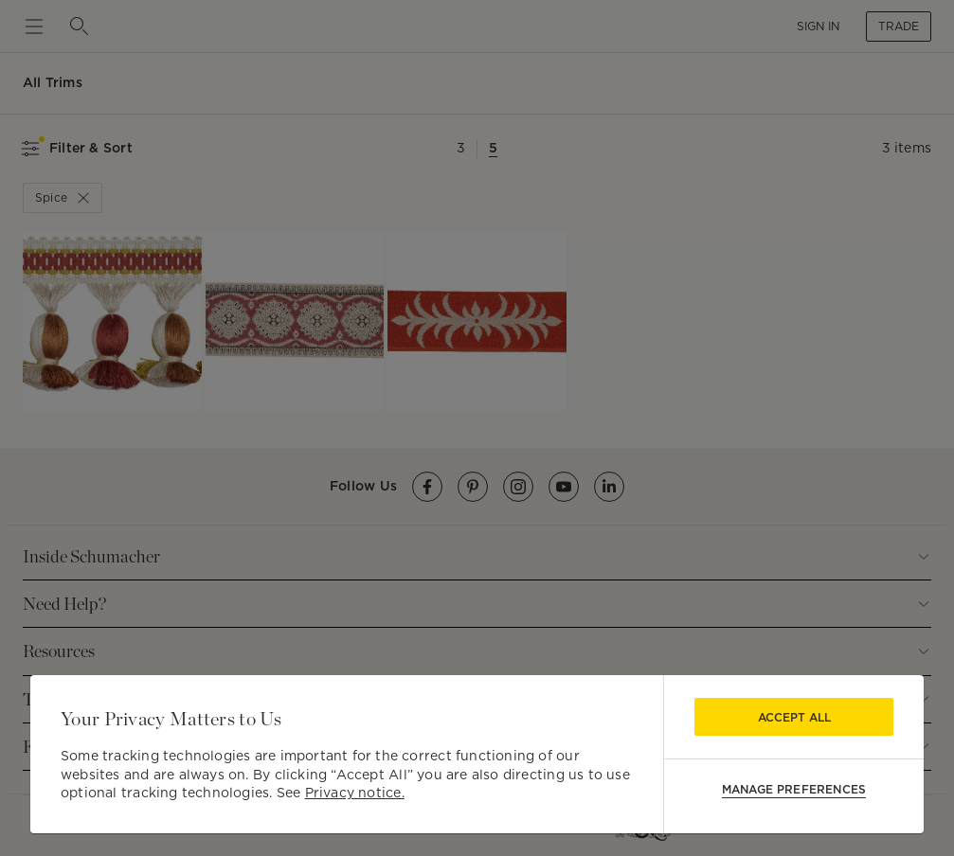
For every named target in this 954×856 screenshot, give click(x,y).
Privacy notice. (355, 792)
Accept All (794, 717)
